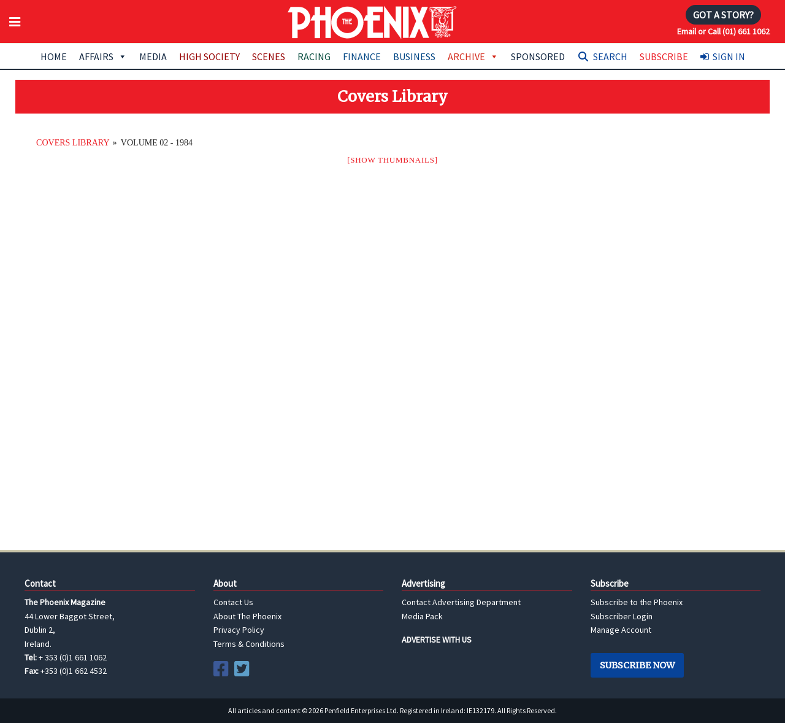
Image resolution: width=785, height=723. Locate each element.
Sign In (729, 56)
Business (414, 56)
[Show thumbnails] (392, 159)
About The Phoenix (247, 616)
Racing (314, 56)
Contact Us (233, 602)
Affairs (103, 56)
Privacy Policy (238, 629)
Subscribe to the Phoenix (637, 602)
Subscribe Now (637, 665)
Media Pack (422, 616)
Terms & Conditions (249, 643)
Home (53, 56)
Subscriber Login (622, 616)
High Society (209, 56)
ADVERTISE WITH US (437, 639)
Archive (473, 56)
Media (153, 56)
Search (610, 56)
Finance (362, 56)
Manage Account (621, 629)
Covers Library (72, 142)
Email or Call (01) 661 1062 (723, 31)
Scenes (268, 56)
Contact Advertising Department (461, 602)
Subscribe (664, 56)
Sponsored (538, 56)
